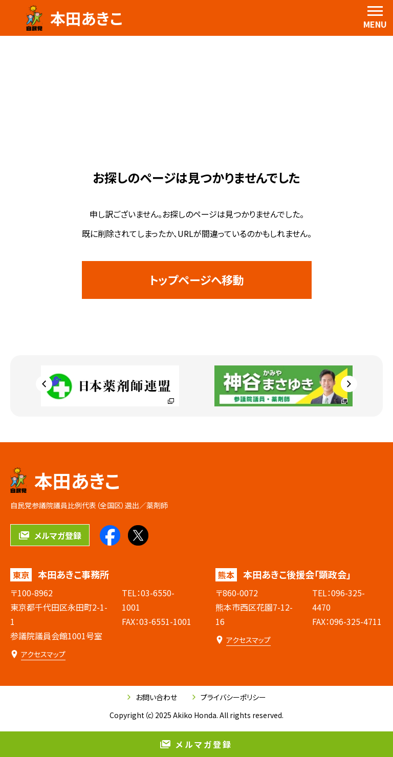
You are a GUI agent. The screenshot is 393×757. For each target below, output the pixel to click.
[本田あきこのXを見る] (138, 535)
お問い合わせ (152, 697)
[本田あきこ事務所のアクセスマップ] (38, 654)
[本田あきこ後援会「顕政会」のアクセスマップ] (243, 640)
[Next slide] (349, 384)
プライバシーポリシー (229, 697)
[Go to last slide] (44, 384)
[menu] (375, 18)
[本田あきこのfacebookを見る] (110, 535)
